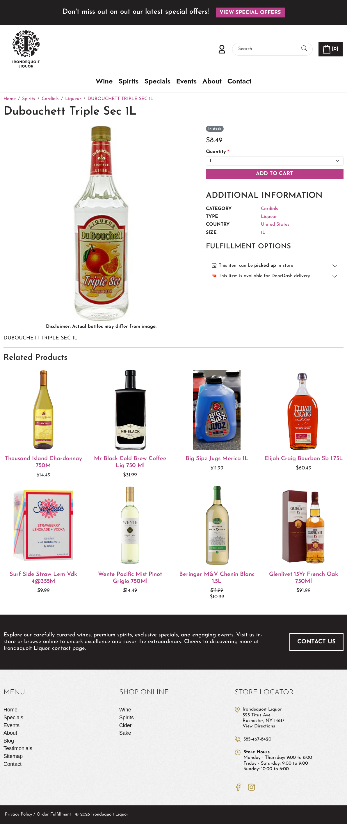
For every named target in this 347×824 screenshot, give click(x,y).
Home (10, 710)
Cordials (269, 209)
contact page (68, 648)
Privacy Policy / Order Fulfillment (38, 814)
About (212, 81)
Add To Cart (274, 174)
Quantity (217, 152)
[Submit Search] (304, 49)
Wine (104, 81)
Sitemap (13, 756)
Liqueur (269, 216)
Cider (125, 725)
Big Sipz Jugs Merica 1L (217, 459)
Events (186, 81)
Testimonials (17, 748)
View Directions (259, 726)
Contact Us (316, 642)
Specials (157, 81)
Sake (125, 733)
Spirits (128, 81)
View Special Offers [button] (250, 12)
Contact (239, 81)
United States (275, 224)
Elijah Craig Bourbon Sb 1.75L (303, 459)
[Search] (267, 49)
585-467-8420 (257, 739)
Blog (8, 741)
